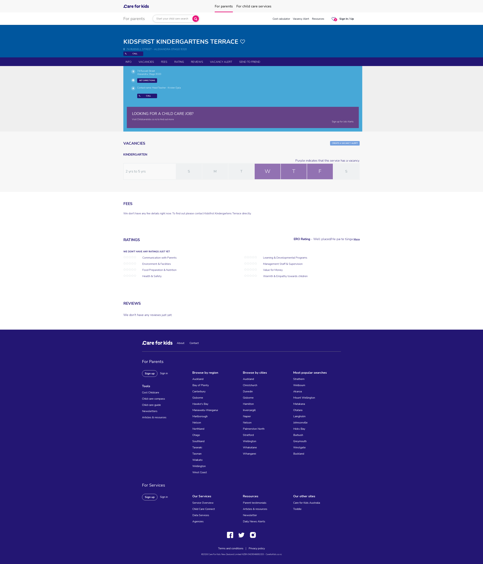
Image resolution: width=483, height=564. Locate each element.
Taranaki (197, 447)
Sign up (150, 373)
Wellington (199, 466)
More (357, 239)
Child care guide (151, 405)
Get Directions (147, 80)
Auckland (197, 379)
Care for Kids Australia (306, 503)
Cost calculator (281, 19)
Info (128, 62)
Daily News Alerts (254, 521)
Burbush (298, 435)
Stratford (248, 435)
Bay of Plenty (200, 385)
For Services (153, 485)
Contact (194, 343)
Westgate (299, 447)
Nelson (196, 423)
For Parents (152, 361)
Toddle (297, 509)
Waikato (197, 460)
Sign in (164, 373)
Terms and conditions (230, 548)
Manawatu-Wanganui (205, 410)
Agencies (198, 521)
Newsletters (149, 411)
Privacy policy (257, 548)
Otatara (297, 410)
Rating (179, 62)
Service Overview (202, 503)
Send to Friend (249, 62)
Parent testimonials (254, 503)
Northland (198, 429)
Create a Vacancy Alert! (345, 143)
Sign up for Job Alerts (343, 121)
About (180, 343)
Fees (164, 62)
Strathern (298, 379)
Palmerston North (254, 429)
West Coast (199, 472)
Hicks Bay (299, 429)
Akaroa (297, 391)
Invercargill (249, 410)
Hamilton (248, 404)
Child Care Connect (203, 509)
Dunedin (248, 391)
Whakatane (250, 447)
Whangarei (249, 454)
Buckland (298, 454)
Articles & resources (154, 417)
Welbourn (299, 385)
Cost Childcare (150, 392)
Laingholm (299, 416)
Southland (198, 441)
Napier (247, 416)
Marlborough (200, 416)
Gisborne (197, 398)
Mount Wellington (304, 398)
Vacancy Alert (301, 19)
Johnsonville (300, 423)
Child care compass (153, 399)
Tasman (197, 454)
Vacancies (146, 62)
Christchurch (250, 385)
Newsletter (250, 515)
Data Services (200, 515)
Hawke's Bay (200, 404)
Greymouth (300, 441)
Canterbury (199, 391)
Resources (318, 19)
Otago (196, 435)
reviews (197, 62)
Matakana (299, 404)
